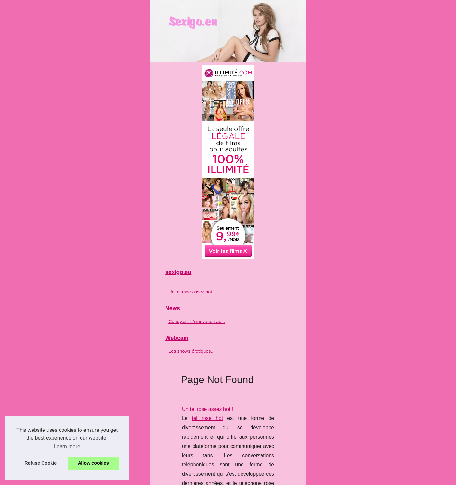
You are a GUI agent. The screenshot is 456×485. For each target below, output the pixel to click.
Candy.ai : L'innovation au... (71, 414)
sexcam (341, 357)
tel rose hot (155, 216)
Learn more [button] (67, 446)
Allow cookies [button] (93, 463)
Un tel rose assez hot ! (160, 206)
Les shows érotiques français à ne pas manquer (189, 348)
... (233, 243)
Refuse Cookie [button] (40, 463)
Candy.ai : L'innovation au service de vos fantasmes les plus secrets (212, 272)
